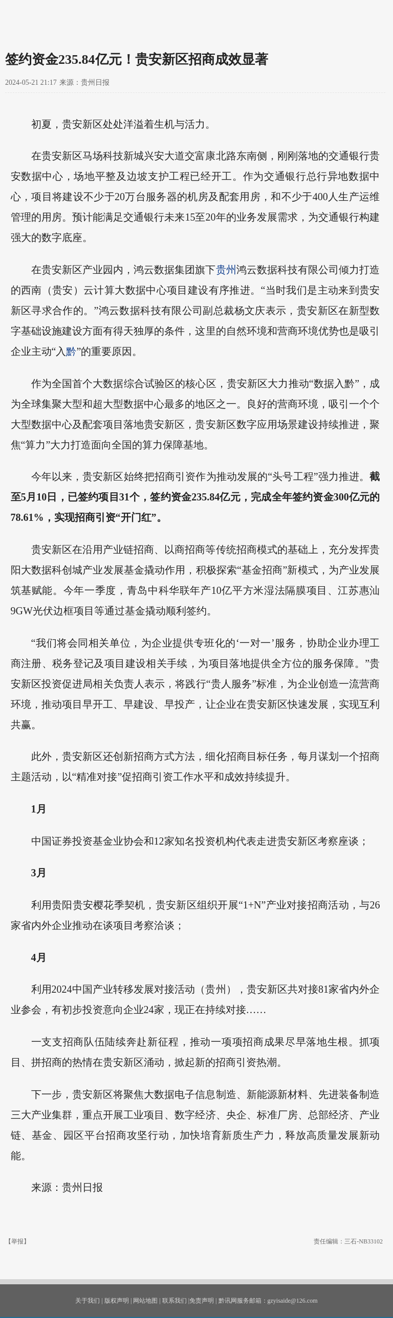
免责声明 (201, 1300)
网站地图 (145, 1300)
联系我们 (174, 1300)
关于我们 (87, 1300)
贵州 (226, 269)
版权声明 (116, 1300)
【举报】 (17, 1241)
